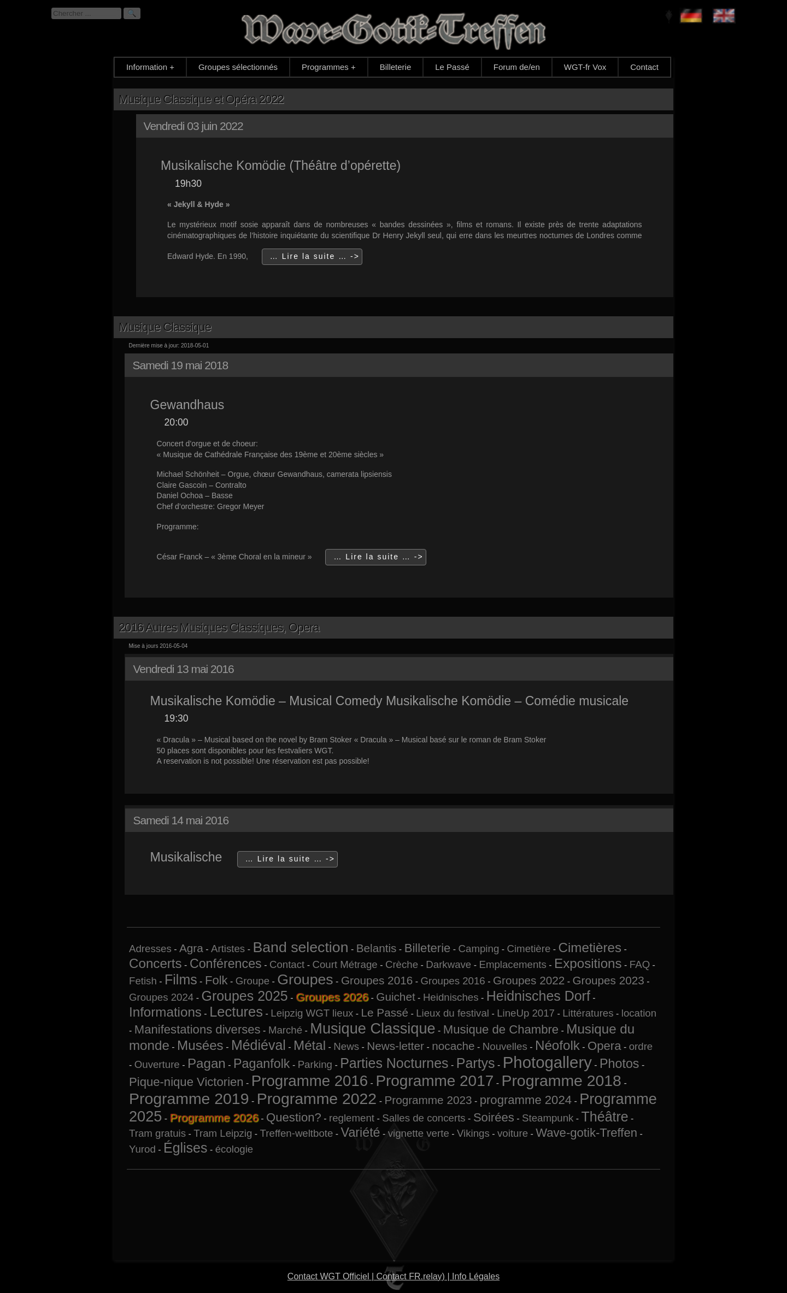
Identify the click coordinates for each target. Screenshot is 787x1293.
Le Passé (452, 67)
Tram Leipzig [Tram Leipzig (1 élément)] (222, 1133)
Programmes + (329, 67)
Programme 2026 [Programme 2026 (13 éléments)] (214, 1117)
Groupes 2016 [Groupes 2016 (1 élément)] (452, 981)
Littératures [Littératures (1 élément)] (587, 1013)
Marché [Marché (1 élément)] (285, 1030)
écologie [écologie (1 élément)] (234, 1149)
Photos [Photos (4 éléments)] (619, 1063)
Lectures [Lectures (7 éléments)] (236, 1011)
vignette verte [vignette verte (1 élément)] (418, 1133)
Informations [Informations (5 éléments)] (165, 1012)
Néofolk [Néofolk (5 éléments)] (557, 1045)
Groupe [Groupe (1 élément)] (252, 981)
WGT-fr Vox (585, 67)
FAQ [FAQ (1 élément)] (640, 964)
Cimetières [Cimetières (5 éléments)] (590, 947)
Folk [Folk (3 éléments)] (216, 980)
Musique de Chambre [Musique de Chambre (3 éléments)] (501, 1029)
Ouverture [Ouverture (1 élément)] (157, 1064)
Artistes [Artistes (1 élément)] (228, 948)
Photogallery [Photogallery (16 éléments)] (547, 1062)
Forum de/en (517, 67)
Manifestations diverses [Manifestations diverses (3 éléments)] (197, 1029)
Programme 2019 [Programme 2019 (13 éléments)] (189, 1098)
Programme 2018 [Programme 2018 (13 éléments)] (561, 1080)
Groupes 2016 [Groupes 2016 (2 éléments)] (377, 980)
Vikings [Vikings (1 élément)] (473, 1133)
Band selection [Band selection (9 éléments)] (300, 947)
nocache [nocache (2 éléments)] (453, 1046)
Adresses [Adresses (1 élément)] (150, 948)
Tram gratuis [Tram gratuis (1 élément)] (157, 1133)
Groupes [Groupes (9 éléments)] (305, 979)
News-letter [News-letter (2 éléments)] (395, 1046)
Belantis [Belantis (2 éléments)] (376, 948)
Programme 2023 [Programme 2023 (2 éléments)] (428, 1100)
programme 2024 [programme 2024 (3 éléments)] (526, 1100)
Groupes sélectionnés (238, 67)
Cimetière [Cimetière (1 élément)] (528, 948)
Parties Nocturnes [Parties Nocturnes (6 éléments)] (394, 1063)
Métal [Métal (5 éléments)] (309, 1045)
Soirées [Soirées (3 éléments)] (493, 1117)
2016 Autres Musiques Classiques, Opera (219, 627)
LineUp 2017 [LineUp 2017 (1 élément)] (526, 1013)
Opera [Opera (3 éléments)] (604, 1046)
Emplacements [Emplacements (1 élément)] (512, 964)
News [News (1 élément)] (346, 1046)
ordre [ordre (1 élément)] (641, 1046)
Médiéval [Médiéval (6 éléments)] (258, 1045)
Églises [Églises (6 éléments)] (185, 1147)
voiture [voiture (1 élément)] (512, 1133)
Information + (150, 67)
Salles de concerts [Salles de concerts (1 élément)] (423, 1118)
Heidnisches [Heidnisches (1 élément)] (451, 997)
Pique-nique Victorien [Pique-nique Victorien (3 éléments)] (186, 1082)
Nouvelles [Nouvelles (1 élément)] (505, 1046)
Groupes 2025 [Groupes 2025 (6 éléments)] (244, 995)
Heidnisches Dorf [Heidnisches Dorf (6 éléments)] (538, 995)
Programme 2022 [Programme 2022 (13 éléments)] (317, 1098)
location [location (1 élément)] (638, 1013)
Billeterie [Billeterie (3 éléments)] (427, 948)
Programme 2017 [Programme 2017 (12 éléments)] (434, 1080)
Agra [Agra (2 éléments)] (191, 948)
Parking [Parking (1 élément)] (315, 1064)
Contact (644, 67)
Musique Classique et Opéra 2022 (201, 99)
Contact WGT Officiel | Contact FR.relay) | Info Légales (393, 1276)
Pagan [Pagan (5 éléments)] (206, 1063)
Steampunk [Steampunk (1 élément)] (547, 1118)
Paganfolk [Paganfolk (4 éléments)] (261, 1063)
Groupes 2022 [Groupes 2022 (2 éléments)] (529, 980)
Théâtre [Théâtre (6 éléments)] (605, 1116)
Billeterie (396, 67)
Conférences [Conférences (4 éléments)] (226, 964)
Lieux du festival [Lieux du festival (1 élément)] (452, 1013)
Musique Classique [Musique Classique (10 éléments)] (372, 1028)
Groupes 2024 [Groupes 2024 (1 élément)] (161, 997)
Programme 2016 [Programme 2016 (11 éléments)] (309, 1080)
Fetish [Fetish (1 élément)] (143, 981)
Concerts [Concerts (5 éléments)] (155, 963)
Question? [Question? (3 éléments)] (293, 1117)
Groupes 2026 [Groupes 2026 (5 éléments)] (332, 996)
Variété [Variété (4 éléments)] (360, 1132)
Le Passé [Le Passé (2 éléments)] (384, 1012)
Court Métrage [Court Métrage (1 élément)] (344, 964)
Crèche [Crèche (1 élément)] (401, 964)
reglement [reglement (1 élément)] (351, 1118)
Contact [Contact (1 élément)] (286, 964)
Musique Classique (165, 327)
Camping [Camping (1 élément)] (479, 948)
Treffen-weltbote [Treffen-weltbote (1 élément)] (296, 1133)
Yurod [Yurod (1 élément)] (142, 1149)
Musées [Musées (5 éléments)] (200, 1045)
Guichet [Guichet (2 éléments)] (395, 996)
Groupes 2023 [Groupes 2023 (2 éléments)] (608, 980)
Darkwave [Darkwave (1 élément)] (448, 964)
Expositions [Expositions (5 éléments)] (588, 963)
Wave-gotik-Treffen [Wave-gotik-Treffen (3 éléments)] (586, 1133)
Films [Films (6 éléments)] (181, 979)
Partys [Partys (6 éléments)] (475, 1063)
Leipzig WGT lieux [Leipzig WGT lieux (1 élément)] (312, 1013)
